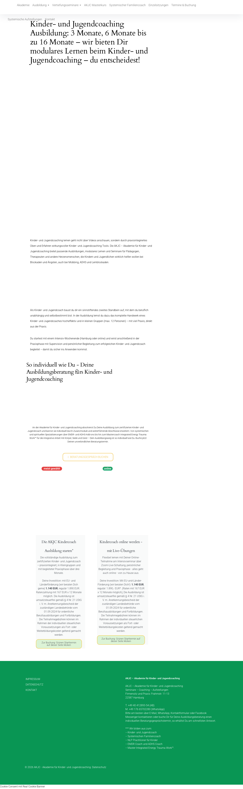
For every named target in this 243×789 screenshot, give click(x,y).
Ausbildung (39, 7)
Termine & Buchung (163, 7)
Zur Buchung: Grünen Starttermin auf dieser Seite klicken (59, 644)
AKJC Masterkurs (86, 7)
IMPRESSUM (33, 679)
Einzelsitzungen (141, 7)
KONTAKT (31, 690)
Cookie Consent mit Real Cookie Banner (22, 787)
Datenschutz (99, 767)
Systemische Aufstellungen (191, 7)
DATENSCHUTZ (34, 685)
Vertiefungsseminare (61, 7)
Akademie (23, 7)
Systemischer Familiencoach (114, 7)
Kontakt (213, 7)
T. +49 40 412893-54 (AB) (139, 705)
